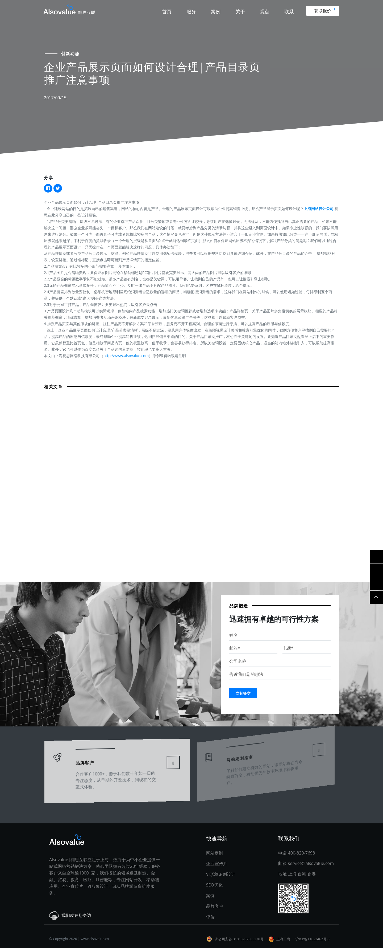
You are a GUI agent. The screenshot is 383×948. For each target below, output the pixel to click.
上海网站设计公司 (319, 208)
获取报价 (324, 11)
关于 (240, 11)
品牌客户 (86, 759)
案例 (215, 11)
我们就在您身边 (70, 915)
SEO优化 (214, 885)
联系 (289, 11)
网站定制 (214, 853)
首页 (167, 11)
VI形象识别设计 (220, 874)
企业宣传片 (216, 864)
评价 (210, 917)
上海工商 (283, 939)
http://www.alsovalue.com (126, 355)
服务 (191, 11)
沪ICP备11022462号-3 (312, 939)
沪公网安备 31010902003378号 (239, 939)
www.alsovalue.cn (95, 938)
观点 (264, 11)
